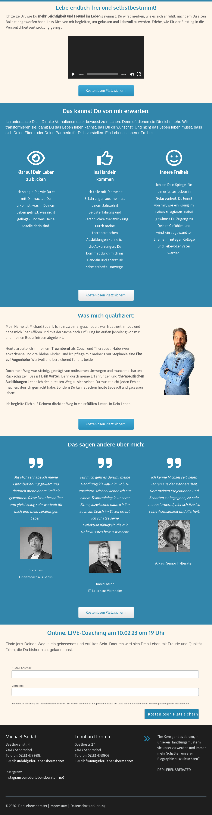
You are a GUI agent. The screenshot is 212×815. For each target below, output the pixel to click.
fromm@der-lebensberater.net (109, 761)
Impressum (58, 805)
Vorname (18, 686)
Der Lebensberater (32, 805)
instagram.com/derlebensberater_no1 (35, 777)
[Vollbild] (139, 74)
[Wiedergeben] (73, 74)
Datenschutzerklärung (88, 805)
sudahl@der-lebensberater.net (40, 761)
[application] (106, 57)
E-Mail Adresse (22, 668)
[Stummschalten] (132, 74)
